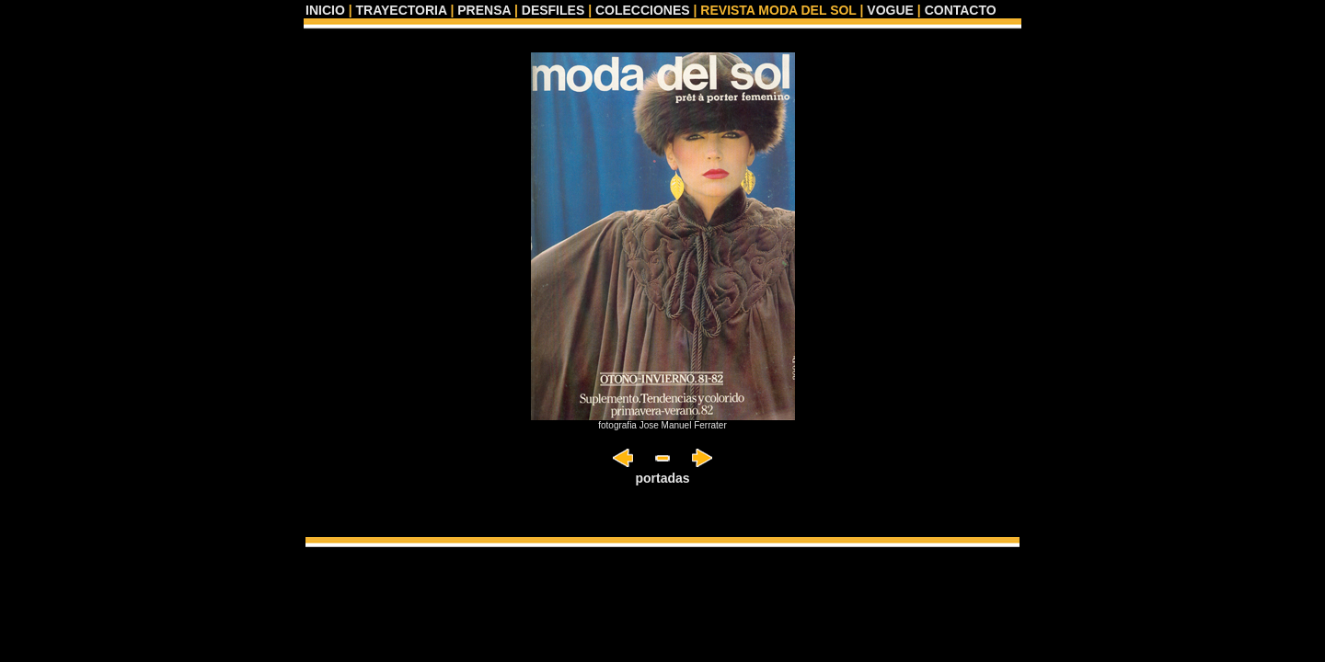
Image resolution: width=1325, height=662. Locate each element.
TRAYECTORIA (400, 10)
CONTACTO (961, 10)
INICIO (325, 10)
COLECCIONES (642, 10)
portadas (662, 478)
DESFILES (553, 10)
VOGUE (890, 10)
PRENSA (484, 10)
